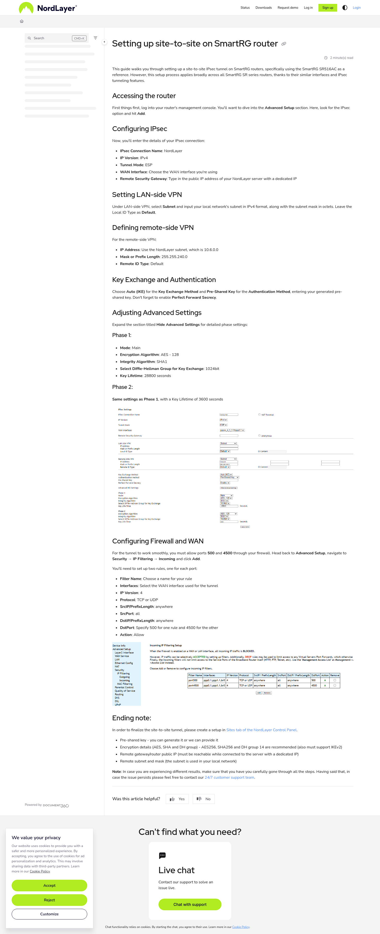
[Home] (48, 8)
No (204, 799)
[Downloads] (264, 7)
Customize (49, 914)
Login (357, 8)
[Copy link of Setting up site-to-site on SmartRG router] (284, 44)
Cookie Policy (40, 871)
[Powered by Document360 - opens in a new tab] (47, 805)
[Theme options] (345, 8)
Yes (177, 799)
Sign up (327, 8)
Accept (49, 885)
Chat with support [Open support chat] (190, 904)
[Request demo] (288, 7)
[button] (57, 38)
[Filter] (95, 38)
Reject (49, 900)
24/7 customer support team (229, 777)
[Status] (245, 7)
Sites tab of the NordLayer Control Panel (261, 730)
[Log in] (308, 7)
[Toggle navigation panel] (104, 42)
